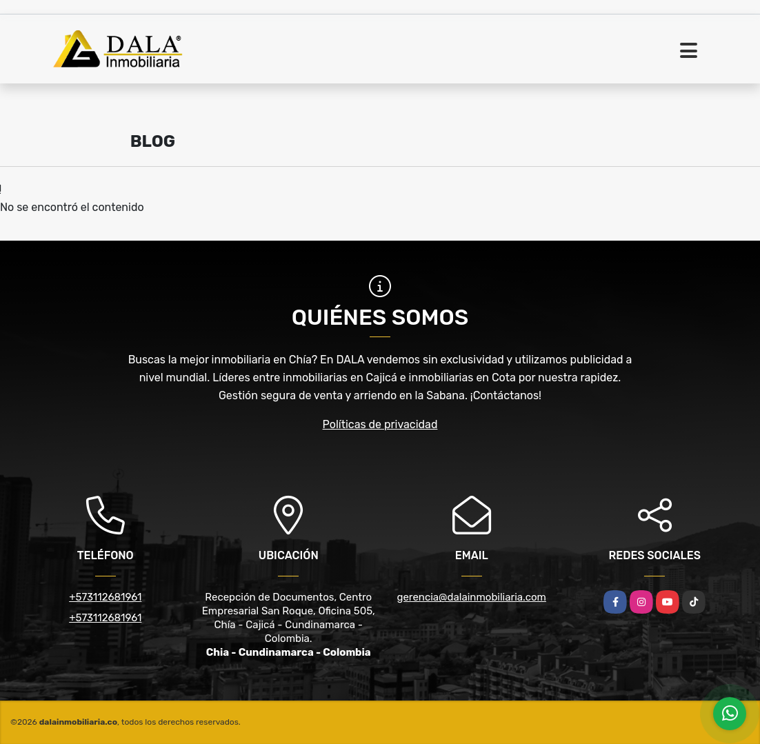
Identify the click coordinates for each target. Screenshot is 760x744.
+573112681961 (105, 597)
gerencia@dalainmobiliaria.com (471, 597)
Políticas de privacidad (380, 424)
